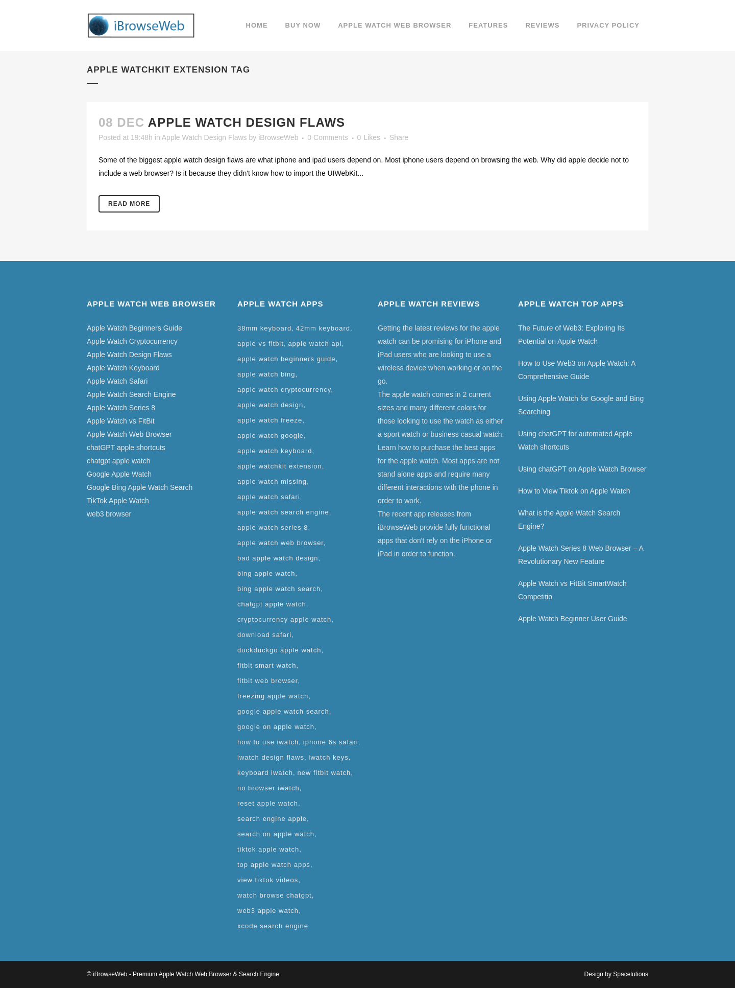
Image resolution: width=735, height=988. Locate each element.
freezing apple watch (272, 696)
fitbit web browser (267, 681)
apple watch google (270, 435)
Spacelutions (630, 974)
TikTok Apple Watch (118, 501)
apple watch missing (272, 481)
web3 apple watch (268, 910)
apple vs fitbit (260, 343)
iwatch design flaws (270, 757)
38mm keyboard (264, 328)
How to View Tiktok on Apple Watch (574, 491)
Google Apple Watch (119, 474)
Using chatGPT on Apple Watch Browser (582, 469)
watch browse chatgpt (274, 895)
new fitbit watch (324, 773)
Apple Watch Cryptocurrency (132, 341)
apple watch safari (268, 497)
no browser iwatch (268, 788)
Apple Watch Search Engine (131, 394)
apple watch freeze (269, 420)
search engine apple (272, 818)
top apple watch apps (273, 864)
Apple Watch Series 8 (121, 408)
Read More (129, 203)
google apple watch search (283, 711)
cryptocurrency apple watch (284, 619)
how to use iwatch (268, 742)
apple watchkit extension (279, 466)
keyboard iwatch (265, 773)
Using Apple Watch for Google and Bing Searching (581, 405)
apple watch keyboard (274, 451)
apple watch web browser (280, 543)
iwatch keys (329, 757)
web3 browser (109, 514)
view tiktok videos (267, 880)
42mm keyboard (323, 328)
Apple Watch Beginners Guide (134, 328)
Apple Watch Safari (117, 381)
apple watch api (314, 343)
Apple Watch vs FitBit (121, 421)
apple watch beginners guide (286, 359)
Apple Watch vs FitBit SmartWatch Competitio (572, 590)
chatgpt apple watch (119, 461)
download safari (264, 635)
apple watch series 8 (272, 527)
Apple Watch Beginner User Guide (572, 619)
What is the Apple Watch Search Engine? (569, 519)
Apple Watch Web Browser (129, 434)
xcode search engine (272, 926)
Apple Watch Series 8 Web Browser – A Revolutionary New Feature (580, 555)
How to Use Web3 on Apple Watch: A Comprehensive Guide (576, 370)
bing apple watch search (279, 589)
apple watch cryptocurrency (284, 389)
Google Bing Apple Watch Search (139, 487)
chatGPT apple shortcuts (126, 447)
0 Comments (327, 137)
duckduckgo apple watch (279, 650)
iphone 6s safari (330, 742)
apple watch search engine (283, 512)
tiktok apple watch (268, 849)
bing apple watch (266, 573)
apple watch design (270, 405)
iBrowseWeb (278, 137)
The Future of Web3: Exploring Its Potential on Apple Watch (571, 334)
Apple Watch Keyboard (123, 368)
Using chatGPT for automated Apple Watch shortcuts (575, 440)
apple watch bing (266, 374)
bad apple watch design (277, 558)
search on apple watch (275, 834)
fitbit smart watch (267, 665)
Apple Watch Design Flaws (246, 122)
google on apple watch (275, 727)
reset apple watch (267, 803)
